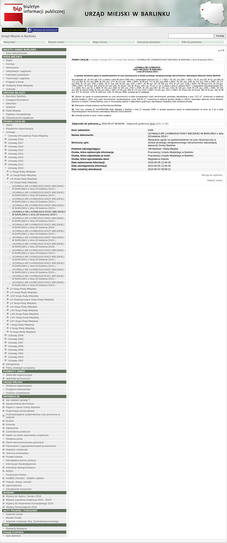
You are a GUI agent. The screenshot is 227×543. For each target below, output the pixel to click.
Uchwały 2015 (15, 150)
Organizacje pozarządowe (20, 410)
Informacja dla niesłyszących (45, 30)
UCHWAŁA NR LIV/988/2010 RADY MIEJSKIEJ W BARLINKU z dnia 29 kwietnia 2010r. (38, 226)
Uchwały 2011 (15, 164)
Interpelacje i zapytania (18, 71)
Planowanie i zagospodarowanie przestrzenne (31, 446)
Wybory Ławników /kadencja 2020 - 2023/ (28, 499)
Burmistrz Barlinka (16, 96)
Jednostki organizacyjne (19, 375)
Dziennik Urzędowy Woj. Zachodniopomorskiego (32, 521)
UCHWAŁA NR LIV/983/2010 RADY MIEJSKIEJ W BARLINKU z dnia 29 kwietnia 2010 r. (38, 194)
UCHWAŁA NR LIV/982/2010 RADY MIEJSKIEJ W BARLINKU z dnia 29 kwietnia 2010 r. (38, 187)
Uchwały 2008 (15, 339)
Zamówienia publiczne (18, 431)
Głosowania (12, 67)
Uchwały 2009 (15, 335)
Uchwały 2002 (15, 360)
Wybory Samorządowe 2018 (21, 507)
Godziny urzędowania (18, 392)
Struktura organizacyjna (19, 385)
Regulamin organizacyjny (19, 128)
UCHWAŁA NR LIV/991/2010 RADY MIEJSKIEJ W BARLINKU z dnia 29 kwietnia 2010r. (38, 245)
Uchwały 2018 (15, 139)
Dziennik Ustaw (14, 514)
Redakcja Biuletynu (16, 528)
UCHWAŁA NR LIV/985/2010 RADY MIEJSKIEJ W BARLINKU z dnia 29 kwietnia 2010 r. (38, 207)
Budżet (9, 420)
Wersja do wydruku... (212, 175)
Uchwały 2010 (15, 168)
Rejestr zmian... (215, 180)
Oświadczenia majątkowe (20, 117)
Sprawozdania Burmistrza (20, 403)
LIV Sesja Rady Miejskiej (23, 182)
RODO (9, 471)
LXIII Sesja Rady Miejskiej (24, 313)
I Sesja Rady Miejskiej (22, 324)
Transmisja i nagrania (17, 78)
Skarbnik (11, 107)
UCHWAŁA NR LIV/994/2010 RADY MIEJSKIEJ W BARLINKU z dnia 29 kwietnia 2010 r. (38, 264)
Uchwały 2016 (15, 146)
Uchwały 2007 (15, 342)
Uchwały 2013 (15, 157)
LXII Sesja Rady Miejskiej (24, 310)
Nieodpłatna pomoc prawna (21, 460)
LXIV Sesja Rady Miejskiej (24, 317)
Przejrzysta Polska (16, 474)
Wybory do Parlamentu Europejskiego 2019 (29, 503)
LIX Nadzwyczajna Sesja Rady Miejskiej (32, 299)
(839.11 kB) (148, 123)
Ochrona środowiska (17, 453)
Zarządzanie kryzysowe (19, 489)
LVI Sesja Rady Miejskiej (23, 292)
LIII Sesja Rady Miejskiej (23, 178)
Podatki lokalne (14, 456)
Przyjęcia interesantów (18, 389)
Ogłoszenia (12, 428)
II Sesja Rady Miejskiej (22, 328)
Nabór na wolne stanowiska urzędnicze (27, 435)
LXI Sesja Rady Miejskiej (23, 306)
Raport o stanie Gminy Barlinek (23, 407)
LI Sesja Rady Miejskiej (22, 171)
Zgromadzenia (14, 485)
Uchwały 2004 (15, 353)
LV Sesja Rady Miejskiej (23, 288)
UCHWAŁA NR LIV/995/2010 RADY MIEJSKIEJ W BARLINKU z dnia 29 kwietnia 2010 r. (38, 271)
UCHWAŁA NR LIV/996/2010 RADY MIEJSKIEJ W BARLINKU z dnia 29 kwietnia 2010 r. (38, 277)
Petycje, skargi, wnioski (18, 481)
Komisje (10, 64)
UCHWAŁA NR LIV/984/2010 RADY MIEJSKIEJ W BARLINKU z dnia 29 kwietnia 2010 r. (38, 200)
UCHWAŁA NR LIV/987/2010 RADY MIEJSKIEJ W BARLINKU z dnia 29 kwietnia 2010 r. (38, 219)
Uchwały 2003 (15, 357)
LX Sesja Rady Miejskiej (23, 303)
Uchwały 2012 (15, 160)
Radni (9, 60)
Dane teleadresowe (16, 53)
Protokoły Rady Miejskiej (19, 85)
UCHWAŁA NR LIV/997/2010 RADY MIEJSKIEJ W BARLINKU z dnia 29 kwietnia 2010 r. (38, 284)
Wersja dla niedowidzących (14, 30)
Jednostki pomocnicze (18, 378)
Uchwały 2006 (15, 349)
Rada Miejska (13, 110)
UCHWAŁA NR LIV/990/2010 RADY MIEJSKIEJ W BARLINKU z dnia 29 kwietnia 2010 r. (38, 239)
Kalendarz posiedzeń (17, 74)
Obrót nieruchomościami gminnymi (25, 442)
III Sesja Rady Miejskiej (22, 331)
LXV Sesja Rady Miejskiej (24, 321)
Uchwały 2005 (15, 346)
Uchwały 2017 (15, 143)
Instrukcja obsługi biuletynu (20, 467)
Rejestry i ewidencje (17, 449)
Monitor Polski (13, 517)
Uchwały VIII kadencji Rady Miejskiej (28, 135)
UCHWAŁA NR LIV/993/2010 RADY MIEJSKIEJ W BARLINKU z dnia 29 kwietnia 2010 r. (38, 258)
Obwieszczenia (14, 438)
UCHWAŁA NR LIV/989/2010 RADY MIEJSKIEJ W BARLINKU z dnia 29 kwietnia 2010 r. (38, 232)
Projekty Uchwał (14, 81)
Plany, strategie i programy (20, 367)
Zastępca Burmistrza (17, 99)
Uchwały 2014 (15, 153)
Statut (9, 125)
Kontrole (10, 424)
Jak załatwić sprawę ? (18, 400)
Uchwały (10, 89)
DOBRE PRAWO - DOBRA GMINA (25, 478)
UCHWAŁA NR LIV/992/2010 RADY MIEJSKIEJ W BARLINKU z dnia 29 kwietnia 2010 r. (38, 251)
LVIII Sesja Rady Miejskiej (24, 296)
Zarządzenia (12, 364)
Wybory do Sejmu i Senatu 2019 (23, 496)
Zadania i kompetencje (18, 114)
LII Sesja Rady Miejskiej (23, 175)
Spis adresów (13, 535)
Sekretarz (11, 103)
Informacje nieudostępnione (21, 464)
